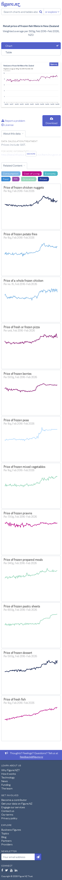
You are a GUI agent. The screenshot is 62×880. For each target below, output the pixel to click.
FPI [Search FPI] (16, 179)
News (4, 781)
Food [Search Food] (6, 179)
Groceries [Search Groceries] (28, 179)
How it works (8, 773)
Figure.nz (10, 4)
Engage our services (13, 807)
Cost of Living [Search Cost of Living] (32, 173)
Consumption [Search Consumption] (11, 173)
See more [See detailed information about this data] (31, 153)
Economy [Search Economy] (50, 173)
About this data (12, 133)
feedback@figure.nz (31, 756)
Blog (3, 837)
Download (51, 121)
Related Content (12, 165)
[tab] (31, 45)
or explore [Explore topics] (52, 11)
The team (7, 788)
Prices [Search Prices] (43, 179)
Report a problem (13, 120)
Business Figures (11, 829)
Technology (8, 777)
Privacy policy (9, 818)
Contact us (7, 811)
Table (8, 52)
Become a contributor (14, 800)
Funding (5, 784)
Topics (5, 833)
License (7, 125)
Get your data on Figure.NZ (16, 803)
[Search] (41, 11)
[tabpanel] (31, 84)
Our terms (7, 814)
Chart (8, 45)
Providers (7, 844)
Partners (6, 840)
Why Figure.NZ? (10, 770)
